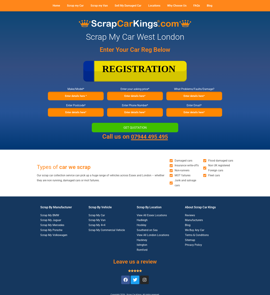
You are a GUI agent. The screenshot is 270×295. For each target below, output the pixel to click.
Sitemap (190, 241)
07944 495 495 (149, 138)
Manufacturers (194, 221)
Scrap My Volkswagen (53, 236)
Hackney (142, 241)
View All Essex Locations (152, 216)
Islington (142, 246)
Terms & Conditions (197, 236)
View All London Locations (153, 236)
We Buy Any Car (194, 231)
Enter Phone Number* (135, 106)
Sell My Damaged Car (128, 5)
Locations (154, 5)
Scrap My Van (97, 221)
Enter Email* (194, 106)
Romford (142, 251)
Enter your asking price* (135, 89)
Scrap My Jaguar (50, 221)
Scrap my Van (99, 5)
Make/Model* (76, 89)
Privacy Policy (193, 246)
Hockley (141, 226)
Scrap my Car (75, 5)
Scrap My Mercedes (52, 226)
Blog (209, 5)
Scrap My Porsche (51, 231)
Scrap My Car (97, 216)
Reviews (190, 216)
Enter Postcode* (76, 106)
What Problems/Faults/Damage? (194, 89)
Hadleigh (142, 221)
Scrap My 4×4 (97, 226)
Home (56, 5)
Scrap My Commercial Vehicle (107, 231)
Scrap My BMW (49, 216)
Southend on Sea (147, 231)
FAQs (196, 5)
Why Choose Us (176, 5)
